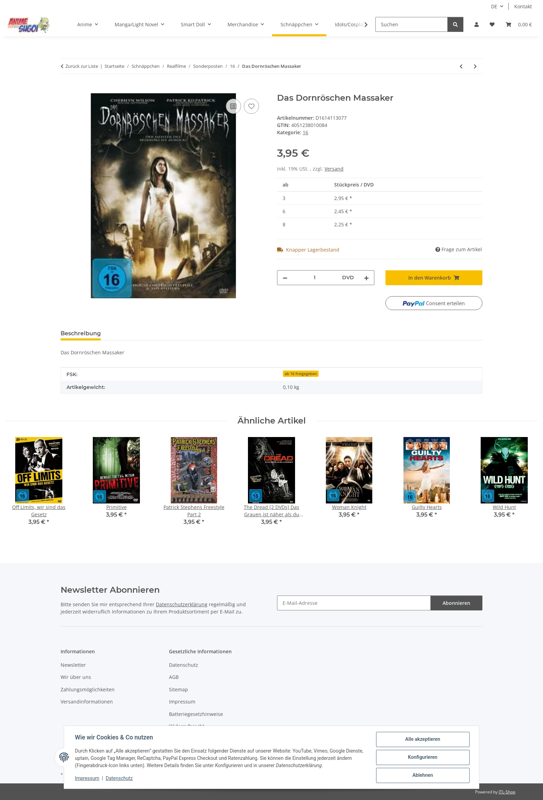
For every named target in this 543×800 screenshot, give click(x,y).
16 (305, 132)
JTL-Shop (507, 792)
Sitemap (178, 689)
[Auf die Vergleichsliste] (233, 106)
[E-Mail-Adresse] (354, 603)
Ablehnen (422, 775)
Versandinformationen (87, 701)
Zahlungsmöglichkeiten (88, 689)
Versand (334, 168)
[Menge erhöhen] (366, 278)
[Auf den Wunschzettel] (251, 106)
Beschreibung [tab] (81, 333)
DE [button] (494, 6)
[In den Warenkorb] (66, 89)
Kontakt (523, 6)
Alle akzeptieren (422, 739)
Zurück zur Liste (81, 66)
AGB (174, 677)
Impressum (87, 778)
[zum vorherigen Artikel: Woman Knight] (461, 66)
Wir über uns (76, 677)
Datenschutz (119, 778)
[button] (476, 24)
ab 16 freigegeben (301, 373)
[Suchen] (411, 24)
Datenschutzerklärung (181, 604)
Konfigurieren (422, 757)
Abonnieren (456, 603)
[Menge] (314, 278)
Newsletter (73, 665)
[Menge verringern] (285, 278)
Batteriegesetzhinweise (196, 714)
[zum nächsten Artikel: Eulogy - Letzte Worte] (475, 66)
